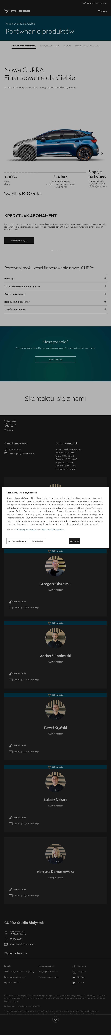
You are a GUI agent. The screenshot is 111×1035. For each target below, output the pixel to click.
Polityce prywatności (26, 529)
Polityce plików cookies (52, 529)
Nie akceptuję (37, 541)
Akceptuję (74, 541)
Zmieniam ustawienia (17, 541)
